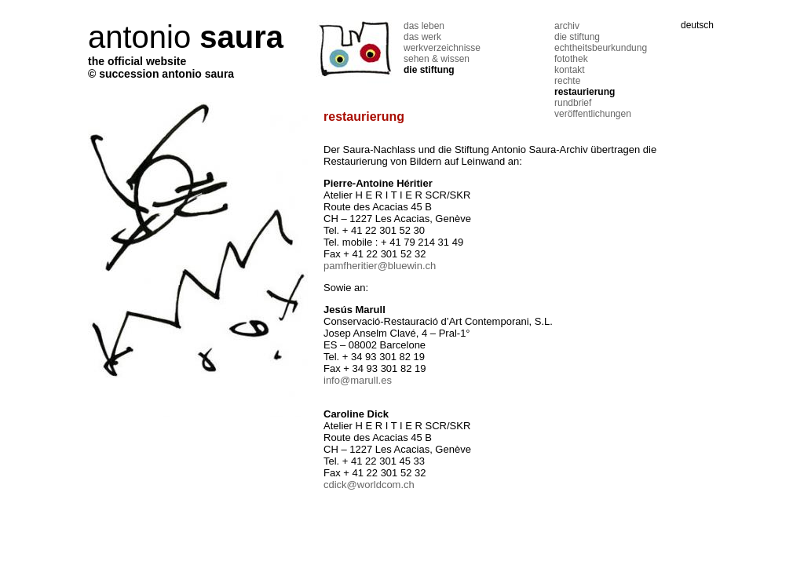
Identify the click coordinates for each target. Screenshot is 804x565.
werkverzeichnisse (442, 47)
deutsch (697, 25)
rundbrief (572, 102)
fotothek (571, 58)
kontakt (569, 69)
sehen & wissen (437, 58)
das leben (424, 25)
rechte (567, 80)
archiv (566, 25)
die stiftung (429, 69)
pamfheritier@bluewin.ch (379, 266)
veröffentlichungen (592, 113)
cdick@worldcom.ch (369, 484)
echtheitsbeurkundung (600, 47)
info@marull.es (357, 380)
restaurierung (584, 91)
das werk (422, 36)
